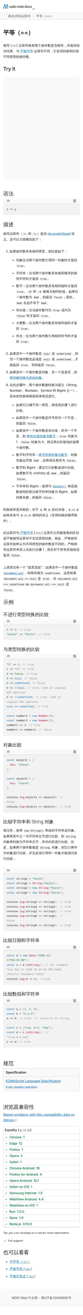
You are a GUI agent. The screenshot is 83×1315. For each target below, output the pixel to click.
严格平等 (26, 51)
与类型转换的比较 (21, 649)
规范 (8, 1063)
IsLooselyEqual (59, 234)
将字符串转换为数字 (53, 455)
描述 (8, 224)
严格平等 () (21, 1269)
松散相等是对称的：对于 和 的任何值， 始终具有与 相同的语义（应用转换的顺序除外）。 (41, 515)
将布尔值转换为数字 (41, 436)
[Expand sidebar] (3, 16)
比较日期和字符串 (21, 940)
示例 (8, 602)
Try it (9, 69)
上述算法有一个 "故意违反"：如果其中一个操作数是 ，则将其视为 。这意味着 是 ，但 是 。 (40, 578)
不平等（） (20, 1262)
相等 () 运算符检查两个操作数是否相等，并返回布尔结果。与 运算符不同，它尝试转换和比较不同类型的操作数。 (41, 51)
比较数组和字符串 (21, 994)
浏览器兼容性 (18, 1107)
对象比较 (12, 745)
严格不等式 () (22, 1276)
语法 (8, 193)
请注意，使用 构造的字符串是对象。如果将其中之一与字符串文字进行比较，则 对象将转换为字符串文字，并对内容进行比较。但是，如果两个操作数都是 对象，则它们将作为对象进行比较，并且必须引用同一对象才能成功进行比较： (40, 844)
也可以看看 (16, 1252)
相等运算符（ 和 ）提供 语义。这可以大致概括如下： (39, 236)
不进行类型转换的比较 (25, 614)
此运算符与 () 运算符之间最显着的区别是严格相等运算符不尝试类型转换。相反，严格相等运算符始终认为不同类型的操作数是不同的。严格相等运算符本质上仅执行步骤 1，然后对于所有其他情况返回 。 (41, 544)
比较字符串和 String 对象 (28, 821)
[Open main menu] (76, 6)
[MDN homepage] (19, 6)
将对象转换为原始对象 (26, 378)
